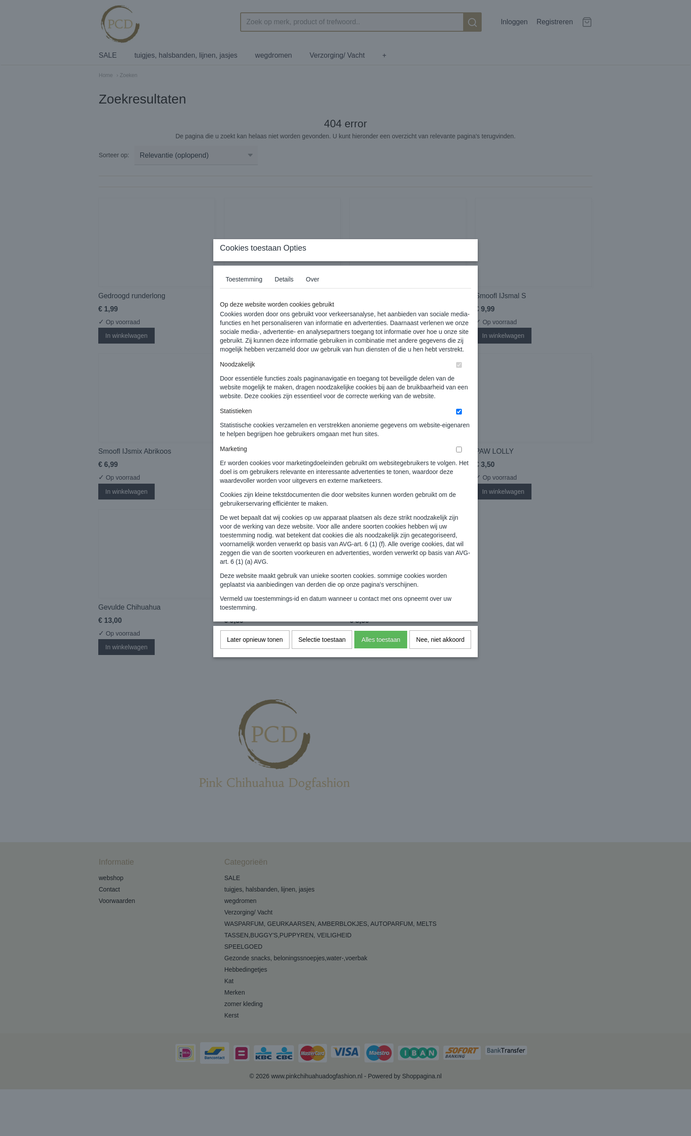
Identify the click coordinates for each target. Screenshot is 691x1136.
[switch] (459, 382)
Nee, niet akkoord (440, 657)
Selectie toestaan (322, 657)
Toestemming (244, 296)
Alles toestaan (380, 657)
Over (312, 296)
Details (284, 296)
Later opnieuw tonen (255, 657)
